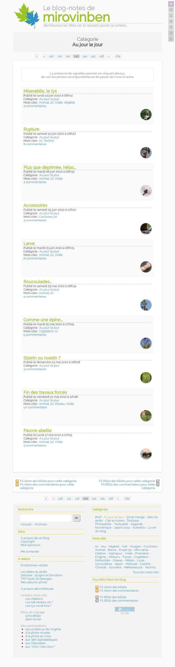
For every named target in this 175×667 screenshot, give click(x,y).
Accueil (26, 524)
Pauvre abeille (38, 430)
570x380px (33, 615)
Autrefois (138, 527)
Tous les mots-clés (146, 572)
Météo (129, 560)
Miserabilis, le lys (40, 91)
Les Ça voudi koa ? (38, 605)
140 (51, 56)
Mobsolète (102, 560)
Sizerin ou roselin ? (42, 357)
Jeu (103, 546)
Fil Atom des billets (113, 587)
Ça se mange (135, 517)
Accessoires (35, 205)
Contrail (100, 567)
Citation (100, 553)
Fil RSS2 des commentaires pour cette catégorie (128, 486)
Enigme (100, 557)
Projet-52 (125, 550)
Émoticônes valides (34, 565)
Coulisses (46, 216)
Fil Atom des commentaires (119, 590)
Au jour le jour (49, 99)
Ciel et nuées (115, 520)
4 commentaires (35, 106)
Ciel (125, 546)
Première (141, 553)
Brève (112, 550)
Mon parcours (30, 545)
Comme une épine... (43, 319)
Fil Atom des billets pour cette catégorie (48, 481)
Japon (118, 564)
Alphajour (115, 553)
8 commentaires (35, 144)
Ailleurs (114, 557)
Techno (49, 140)
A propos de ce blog (35, 538)
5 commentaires (35, 334)
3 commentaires (35, 220)
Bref (98, 517)
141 (59, 56)
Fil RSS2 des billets (113, 597)
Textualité (121, 524)
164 (117, 56)
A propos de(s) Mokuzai (37, 588)
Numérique (103, 527)
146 (101, 56)
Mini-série (141, 550)
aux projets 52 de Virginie (43, 629)
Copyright (28, 541)
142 (68, 56)
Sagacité (137, 524)
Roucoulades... (38, 281)
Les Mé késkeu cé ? (39, 602)
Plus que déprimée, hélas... (50, 167)
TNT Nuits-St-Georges (36, 578)
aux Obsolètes (35, 643)
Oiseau (60, 404)
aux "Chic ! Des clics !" (40, 646)
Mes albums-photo (34, 582)
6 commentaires (35, 258)
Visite (59, 102)
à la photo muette (37, 632)
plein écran (33, 619)
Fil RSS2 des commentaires (119, 600)
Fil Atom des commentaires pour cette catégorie (47, 486)
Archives (41, 524)
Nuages (135, 546)
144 (84, 56)
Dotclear (133, 520)
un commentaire (35, 407)
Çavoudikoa (103, 564)
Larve (29, 243)
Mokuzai (131, 564)
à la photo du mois (38, 636)
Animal (44, 102)
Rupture (31, 129)
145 (93, 56)
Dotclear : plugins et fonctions (41, 575)
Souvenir (115, 567)
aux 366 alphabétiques (41, 639)
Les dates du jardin (34, 571)
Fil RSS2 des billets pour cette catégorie (127, 481)
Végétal (69, 102)
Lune (140, 560)
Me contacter (30, 551)
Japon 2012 (122, 527)
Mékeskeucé (133, 567)
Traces (126, 557)
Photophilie (103, 524)
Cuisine (145, 564)
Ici (52, 102)
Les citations (34, 598)
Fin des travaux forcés (45, 392)
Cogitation (46, 331)
